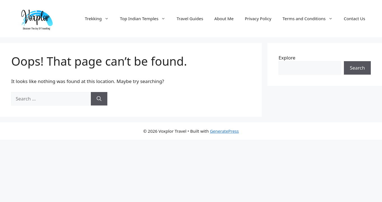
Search (357, 68)
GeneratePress (224, 131)
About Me (224, 18)
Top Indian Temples (145, 18)
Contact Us (354, 18)
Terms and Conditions (310, 18)
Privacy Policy (258, 18)
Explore (287, 57)
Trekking (99, 18)
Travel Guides (190, 18)
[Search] (99, 98)
